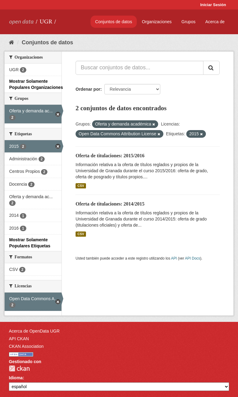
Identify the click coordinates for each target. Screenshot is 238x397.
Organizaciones (157, 21)
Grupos (188, 21)
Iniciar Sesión (213, 4)
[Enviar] (211, 68)
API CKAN (19, 338)
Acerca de (215, 21)
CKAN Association (26, 346)
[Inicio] (11, 42)
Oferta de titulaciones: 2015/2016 (110, 155)
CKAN (19, 368)
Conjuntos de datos (113, 21)
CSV (80, 186)
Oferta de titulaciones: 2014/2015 (110, 203)
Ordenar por (88, 89)
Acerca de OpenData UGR (34, 331)
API (174, 258)
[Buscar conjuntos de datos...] (139, 68)
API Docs (192, 258)
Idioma (16, 377)
